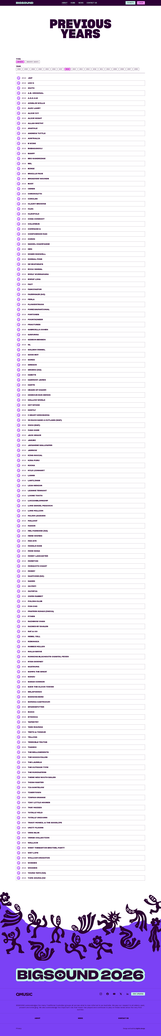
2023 (26, 69)
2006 (136, 69)
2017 (60, 69)
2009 (115, 69)
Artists (20, 62)
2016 (67, 69)
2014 (81, 69)
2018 (54, 69)
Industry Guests (32, 62)
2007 (129, 69)
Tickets (130, 3)
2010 (108, 69)
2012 (94, 69)
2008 (122, 69)
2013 (88, 69)
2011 (101, 69)
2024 (19, 69)
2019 (47, 69)
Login (141, 3)
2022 (33, 69)
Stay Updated (138, 994)
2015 (74, 69)
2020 (40, 69)
